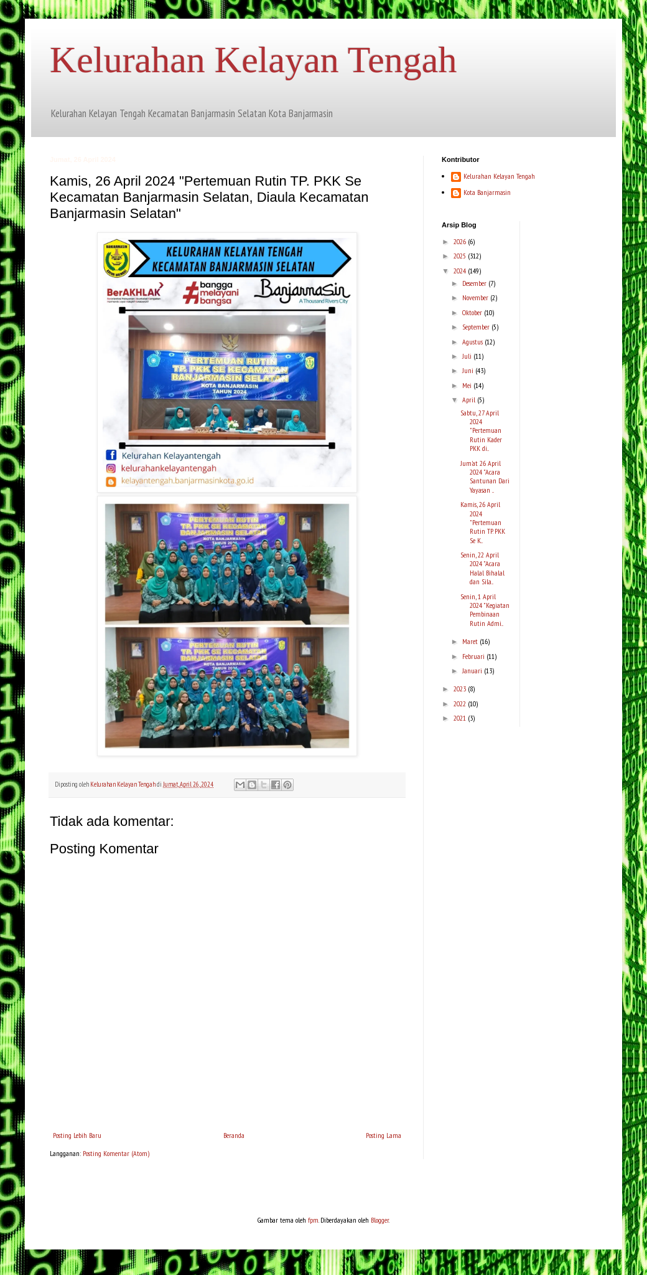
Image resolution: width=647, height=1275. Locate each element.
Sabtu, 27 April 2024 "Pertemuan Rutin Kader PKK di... (481, 430)
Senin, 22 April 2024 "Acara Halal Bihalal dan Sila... (482, 568)
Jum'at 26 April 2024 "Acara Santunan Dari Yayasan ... (485, 476)
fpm (313, 1220)
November (476, 297)
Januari (473, 670)
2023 (461, 688)
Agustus (473, 341)
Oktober (473, 312)
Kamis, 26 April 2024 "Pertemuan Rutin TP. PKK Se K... (482, 522)
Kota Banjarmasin (487, 192)
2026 (461, 241)
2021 (461, 718)
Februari (474, 656)
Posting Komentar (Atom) (116, 1153)
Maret (471, 641)
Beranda (233, 1135)
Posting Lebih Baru (77, 1135)
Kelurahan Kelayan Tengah (253, 59)
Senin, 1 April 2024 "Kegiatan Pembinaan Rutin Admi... (485, 610)
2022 (461, 703)
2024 (461, 270)
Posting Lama (383, 1135)
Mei (467, 385)
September (476, 326)
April (469, 399)
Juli (467, 356)
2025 (461, 255)
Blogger (380, 1220)
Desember (475, 283)
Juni (468, 370)
